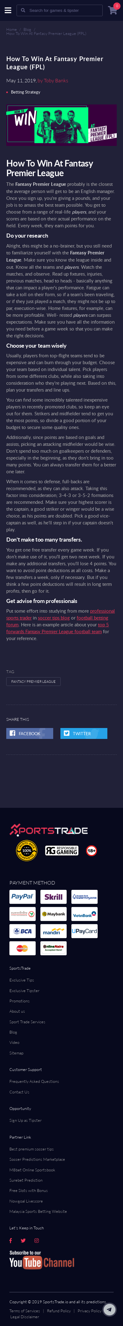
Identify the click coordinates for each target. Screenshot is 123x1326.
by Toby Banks (53, 80)
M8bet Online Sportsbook (32, 1169)
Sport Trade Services (27, 1021)
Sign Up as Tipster (25, 1120)
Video (14, 1042)
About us (17, 1011)
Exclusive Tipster (24, 990)
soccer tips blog (54, 618)
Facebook (27, 733)
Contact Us (19, 1091)
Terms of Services (24, 1310)
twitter (82, 733)
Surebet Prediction (26, 1180)
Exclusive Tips (21, 979)
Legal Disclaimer (24, 1316)
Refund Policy (59, 1310)
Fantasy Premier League (33, 681)
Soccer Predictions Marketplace (37, 1159)
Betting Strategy (25, 92)
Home (11, 29)
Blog (27, 29)
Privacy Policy (89, 1310)
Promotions (19, 1000)
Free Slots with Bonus (28, 1190)
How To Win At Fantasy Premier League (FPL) (46, 33)
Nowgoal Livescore (26, 1200)
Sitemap (16, 1052)
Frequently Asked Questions (34, 1081)
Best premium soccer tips (31, 1148)
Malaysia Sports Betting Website (38, 1211)
